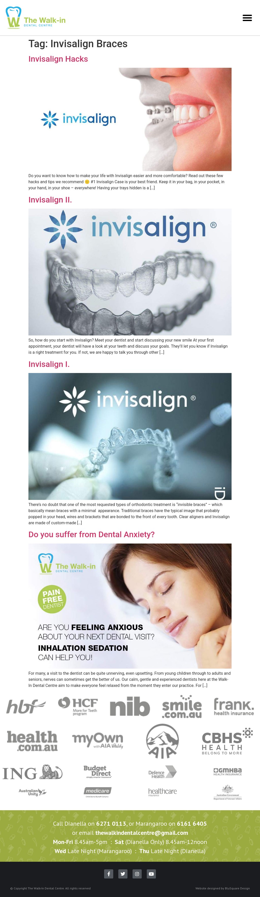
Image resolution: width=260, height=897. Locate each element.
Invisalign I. (49, 364)
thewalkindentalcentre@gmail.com (141, 833)
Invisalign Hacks (58, 59)
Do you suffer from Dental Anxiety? (91, 534)
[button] (247, 17)
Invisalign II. (50, 200)
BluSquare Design (237, 888)
